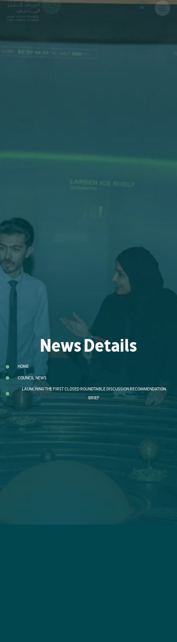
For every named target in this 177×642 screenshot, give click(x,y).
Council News (32, 378)
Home (23, 366)
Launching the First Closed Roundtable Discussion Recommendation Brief (94, 393)
